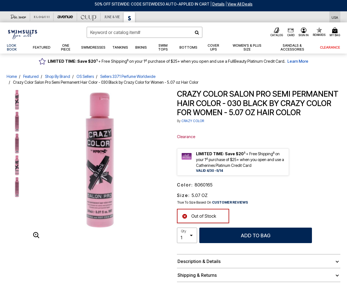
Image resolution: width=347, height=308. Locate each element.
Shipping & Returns (197, 275)
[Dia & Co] (18, 17)
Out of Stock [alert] (199, 215)
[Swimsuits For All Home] (23, 34)
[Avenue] (65, 17)
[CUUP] (88, 17)
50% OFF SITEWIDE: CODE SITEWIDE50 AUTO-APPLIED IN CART (152, 4)
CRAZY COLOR (192, 121)
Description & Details (199, 261)
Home (12, 76)
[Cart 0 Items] (336, 32)
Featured (31, 76)
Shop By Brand (57, 76)
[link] (16, 47)
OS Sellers (85, 76)
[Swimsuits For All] (129, 17)
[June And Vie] (112, 17)
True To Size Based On (212, 202)
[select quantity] (187, 235)
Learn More (297, 61)
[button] (218, 4)
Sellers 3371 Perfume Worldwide (127, 76)
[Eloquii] (42, 17)
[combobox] (144, 32)
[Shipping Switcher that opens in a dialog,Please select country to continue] (334, 17)
